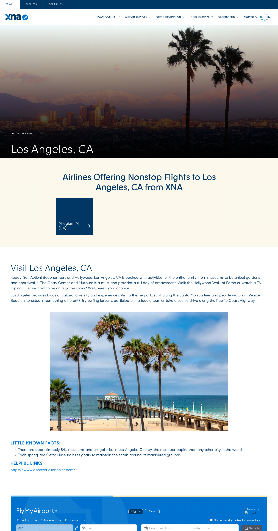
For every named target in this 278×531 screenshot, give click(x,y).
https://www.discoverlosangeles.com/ (43, 470)
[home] (16, 17)
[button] (109, 17)
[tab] (10, 4)
